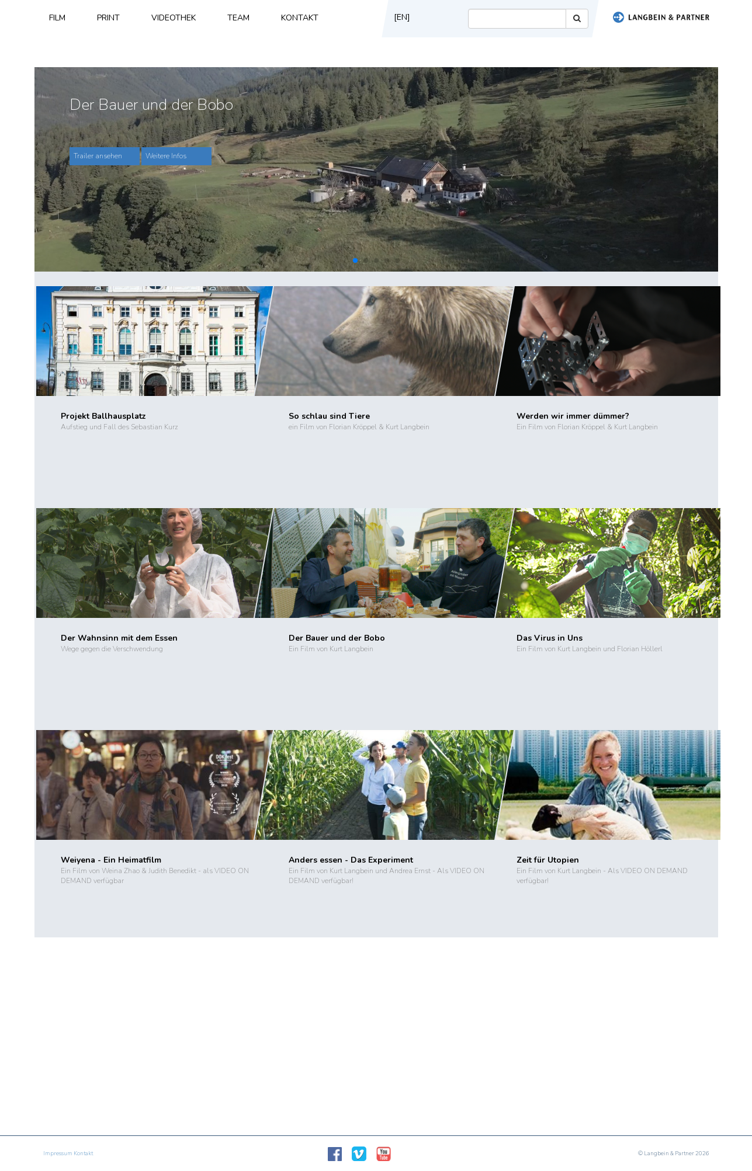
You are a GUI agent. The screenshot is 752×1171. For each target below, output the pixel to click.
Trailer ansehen (98, 156)
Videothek (173, 17)
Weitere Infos (165, 156)
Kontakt (299, 17)
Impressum (57, 1153)
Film (57, 17)
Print (108, 17)
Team (238, 17)
